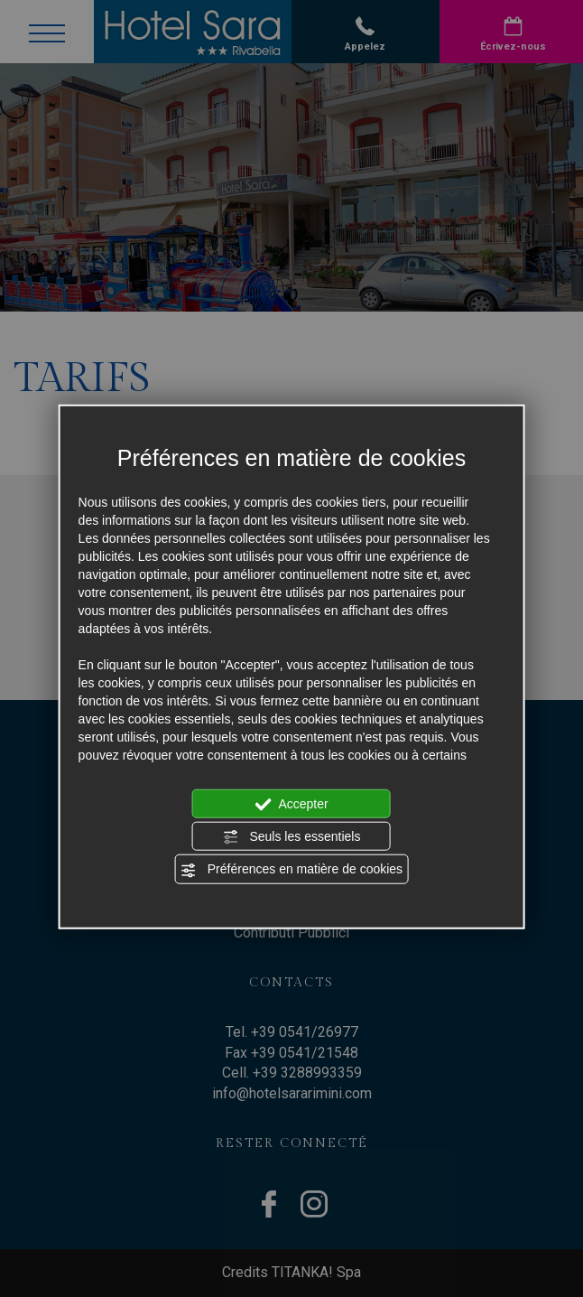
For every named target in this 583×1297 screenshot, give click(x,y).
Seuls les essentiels (292, 837)
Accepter (291, 804)
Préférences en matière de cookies (291, 870)
